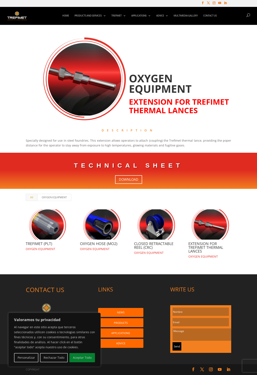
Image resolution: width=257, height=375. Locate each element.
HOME (65, 15)
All (31, 197)
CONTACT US (210, 15)
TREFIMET (116, 15)
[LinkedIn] (225, 4)
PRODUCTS (121, 323)
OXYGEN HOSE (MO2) (98, 243)
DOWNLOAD (128, 179)
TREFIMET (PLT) (39, 243)
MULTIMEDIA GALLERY (186, 15)
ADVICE (160, 15)
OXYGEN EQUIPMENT (54, 197)
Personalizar (26, 358)
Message (202, 334)
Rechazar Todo (54, 358)
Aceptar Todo (82, 358)
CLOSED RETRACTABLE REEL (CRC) (153, 245)
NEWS (121, 312)
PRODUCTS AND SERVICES (88, 15)
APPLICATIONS (139, 15)
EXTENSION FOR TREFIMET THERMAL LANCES (205, 247)
